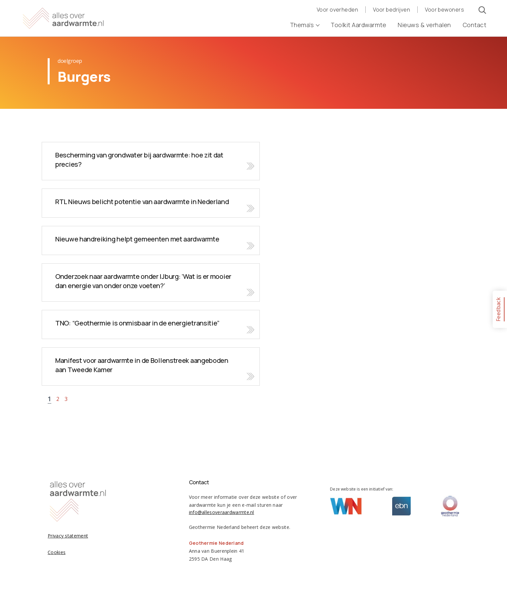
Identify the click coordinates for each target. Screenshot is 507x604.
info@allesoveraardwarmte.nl (221, 512)
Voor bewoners (444, 9)
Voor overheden (337, 9)
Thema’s (304, 24)
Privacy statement (68, 536)
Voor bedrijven (391, 9)
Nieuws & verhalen (424, 25)
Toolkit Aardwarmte (358, 25)
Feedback (498, 309)
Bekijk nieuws (150, 161)
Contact (474, 25)
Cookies (57, 552)
